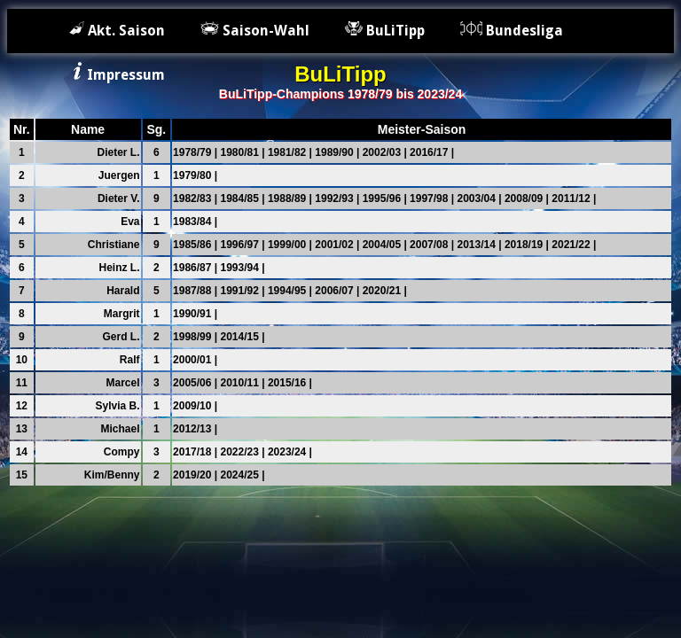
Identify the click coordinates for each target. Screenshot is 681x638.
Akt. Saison (117, 30)
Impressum (117, 74)
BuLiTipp (385, 30)
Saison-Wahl (254, 30)
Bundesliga (511, 30)
